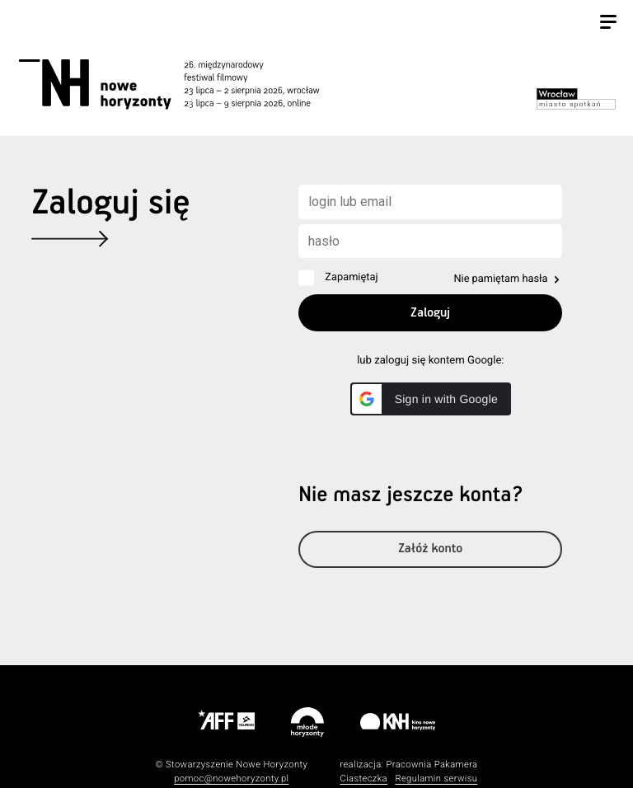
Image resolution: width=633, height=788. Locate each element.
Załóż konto (430, 549)
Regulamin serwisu (436, 778)
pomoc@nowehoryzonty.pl (231, 778)
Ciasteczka (363, 778)
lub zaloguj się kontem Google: (430, 360)
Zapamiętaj (351, 277)
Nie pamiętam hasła (500, 279)
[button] (430, 398)
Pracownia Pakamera (431, 764)
